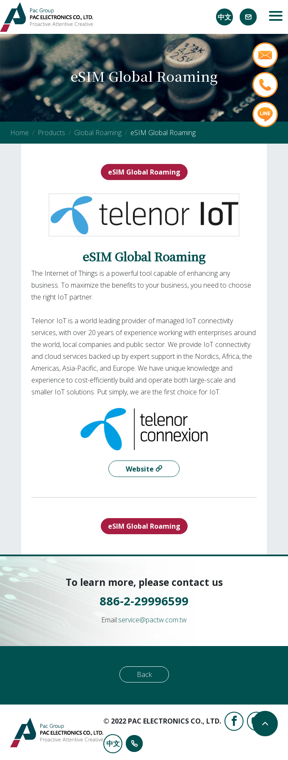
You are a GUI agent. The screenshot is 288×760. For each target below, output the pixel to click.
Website (140, 469)
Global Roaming (98, 132)
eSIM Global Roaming (144, 172)
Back (144, 674)
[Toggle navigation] (275, 17)
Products (51, 132)
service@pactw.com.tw (152, 619)
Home (19, 132)
